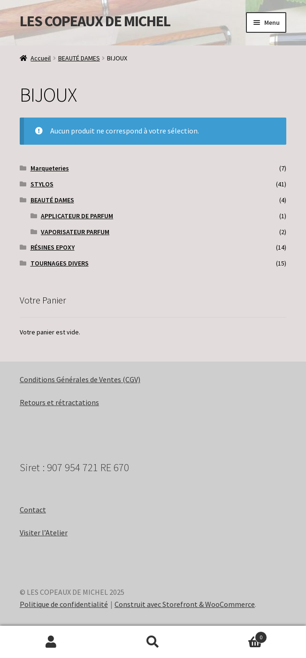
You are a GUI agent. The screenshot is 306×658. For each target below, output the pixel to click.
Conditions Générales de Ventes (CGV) (80, 379)
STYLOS (42, 184)
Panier (236, 635)
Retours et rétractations (59, 402)
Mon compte (51, 642)
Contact (33, 509)
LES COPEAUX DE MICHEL (95, 21)
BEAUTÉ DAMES (79, 58)
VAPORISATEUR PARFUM (75, 232)
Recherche (153, 642)
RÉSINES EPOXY (53, 247)
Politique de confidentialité (64, 604)
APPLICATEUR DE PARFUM (77, 216)
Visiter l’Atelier (44, 532)
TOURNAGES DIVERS (60, 263)
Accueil (41, 58)
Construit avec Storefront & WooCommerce (185, 604)
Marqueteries (50, 168)
